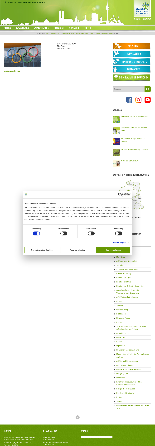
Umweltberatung (41, 28)
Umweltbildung (22, 28)
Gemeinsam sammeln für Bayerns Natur (134, 127)
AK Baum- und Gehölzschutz (125, 266)
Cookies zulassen (113, 250)
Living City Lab (121, 358)
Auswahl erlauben (77, 250)
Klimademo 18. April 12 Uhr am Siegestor (134, 138)
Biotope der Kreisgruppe (124, 372)
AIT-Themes (23, 437)
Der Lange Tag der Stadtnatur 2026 (132, 116)
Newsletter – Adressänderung (126, 339)
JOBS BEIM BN (24, 2)
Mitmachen (74, 28)
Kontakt (118, 332)
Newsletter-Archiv (122, 310)
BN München (58, 28)
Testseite (119, 262)
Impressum (120, 335)
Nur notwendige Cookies (42, 250)
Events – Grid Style (122, 277)
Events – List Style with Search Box (127, 281)
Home (46, 33)
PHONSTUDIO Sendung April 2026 (132, 149)
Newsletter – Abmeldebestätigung (127, 354)
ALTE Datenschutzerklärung (125, 291)
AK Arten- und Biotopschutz (125, 259)
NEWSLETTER (38, 2)
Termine (119, 383)
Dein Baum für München (124, 376)
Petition (118, 379)
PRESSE (12, 2)
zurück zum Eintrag (10, 71)
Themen (7, 28)
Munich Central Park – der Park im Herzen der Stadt (133, 343)
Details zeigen (119, 242)
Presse (118, 314)
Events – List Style (122, 274)
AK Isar (118, 295)
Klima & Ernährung (122, 270)
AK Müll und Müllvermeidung (125, 347)
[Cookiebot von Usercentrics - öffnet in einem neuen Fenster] (120, 195)
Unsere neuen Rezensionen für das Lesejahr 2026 (132, 387)
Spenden (87, 28)
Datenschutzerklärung (123, 350)
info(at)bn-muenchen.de (18, 421)
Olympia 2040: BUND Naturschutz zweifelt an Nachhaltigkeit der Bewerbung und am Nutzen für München (81, 33)
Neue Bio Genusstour (128, 160)
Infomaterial (120, 362)
